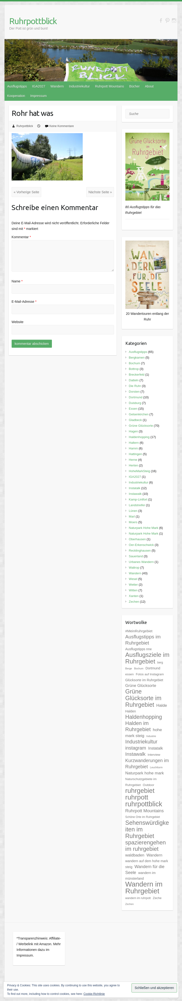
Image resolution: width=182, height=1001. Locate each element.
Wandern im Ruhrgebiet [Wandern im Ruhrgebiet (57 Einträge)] (144, 887)
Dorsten (134, 391)
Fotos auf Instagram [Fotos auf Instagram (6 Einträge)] (150, 674)
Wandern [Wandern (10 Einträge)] (154, 855)
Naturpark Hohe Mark (143, 528)
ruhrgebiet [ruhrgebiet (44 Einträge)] (140, 790)
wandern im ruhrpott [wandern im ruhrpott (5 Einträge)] (138, 898)
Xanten (134, 596)
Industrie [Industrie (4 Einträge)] (151, 736)
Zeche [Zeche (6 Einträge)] (157, 898)
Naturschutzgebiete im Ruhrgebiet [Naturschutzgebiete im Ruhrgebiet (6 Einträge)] (141, 782)
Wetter (133, 584)
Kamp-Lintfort (138, 499)
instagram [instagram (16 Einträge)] (135, 748)
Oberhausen (137, 539)
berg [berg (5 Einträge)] (160, 662)
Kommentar (21, 237)
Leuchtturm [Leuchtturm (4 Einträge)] (156, 767)
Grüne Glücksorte (141, 425)
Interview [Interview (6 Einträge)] (154, 754)
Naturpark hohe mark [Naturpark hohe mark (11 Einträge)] (144, 773)
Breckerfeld (137, 374)
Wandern (57, 86)
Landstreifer (137, 505)
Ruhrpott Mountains (109, 86)
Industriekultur (79, 86)
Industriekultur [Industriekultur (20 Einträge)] (141, 742)
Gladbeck (135, 420)
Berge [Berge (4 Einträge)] (128, 668)
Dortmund (135, 397)
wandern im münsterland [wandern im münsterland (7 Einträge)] (140, 875)
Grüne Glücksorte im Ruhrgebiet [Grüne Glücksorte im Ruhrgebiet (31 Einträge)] (143, 698)
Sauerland (136, 556)
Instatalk (134, 488)
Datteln (134, 380)
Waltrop (134, 567)
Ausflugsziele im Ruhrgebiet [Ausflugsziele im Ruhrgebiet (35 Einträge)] (147, 658)
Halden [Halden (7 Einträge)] (130, 711)
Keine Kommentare (62, 126)
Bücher (134, 86)
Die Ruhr (135, 386)
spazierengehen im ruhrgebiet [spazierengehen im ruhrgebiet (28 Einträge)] (145, 845)
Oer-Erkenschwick (141, 545)
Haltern (134, 442)
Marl (132, 516)
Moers (133, 522)
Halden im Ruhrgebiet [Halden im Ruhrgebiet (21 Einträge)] (138, 726)
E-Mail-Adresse (24, 301)
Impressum (38, 96)
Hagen (133, 431)
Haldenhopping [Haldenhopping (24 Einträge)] (143, 717)
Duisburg (135, 403)
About (149, 86)
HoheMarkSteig (139, 471)
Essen (133, 408)
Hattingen (135, 454)
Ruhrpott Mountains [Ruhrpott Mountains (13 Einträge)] (144, 810)
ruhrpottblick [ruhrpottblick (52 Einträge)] (143, 804)
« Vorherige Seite (26, 192)
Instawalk (135, 494)
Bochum (134, 363)
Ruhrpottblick (33, 21)
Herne (133, 459)
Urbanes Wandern (141, 562)
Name (17, 281)
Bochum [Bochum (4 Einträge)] (138, 668)
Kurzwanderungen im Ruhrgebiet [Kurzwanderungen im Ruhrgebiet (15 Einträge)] (147, 763)
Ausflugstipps (17, 86)
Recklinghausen (140, 550)
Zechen (134, 601)
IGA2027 (38, 86)
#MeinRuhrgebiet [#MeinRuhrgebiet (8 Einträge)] (139, 631)
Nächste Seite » (100, 192)
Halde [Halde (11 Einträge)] (161, 705)
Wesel (133, 579)
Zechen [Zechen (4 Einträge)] (129, 904)
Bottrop (134, 369)
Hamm (133, 448)
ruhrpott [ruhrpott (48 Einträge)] (136, 797)
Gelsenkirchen (139, 414)
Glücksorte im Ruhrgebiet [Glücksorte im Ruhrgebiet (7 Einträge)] (144, 680)
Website (17, 322)
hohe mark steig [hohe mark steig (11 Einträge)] (143, 732)
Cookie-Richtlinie (94, 994)
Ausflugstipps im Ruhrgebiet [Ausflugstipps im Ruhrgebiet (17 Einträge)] (143, 639)
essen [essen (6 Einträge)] (129, 674)
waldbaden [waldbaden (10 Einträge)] (135, 855)
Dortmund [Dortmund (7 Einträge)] (153, 668)
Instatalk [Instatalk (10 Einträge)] (155, 748)
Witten (133, 590)
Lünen (133, 511)
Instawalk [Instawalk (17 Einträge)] (135, 754)
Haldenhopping (139, 437)
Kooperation (16, 96)
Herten (133, 465)
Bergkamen (137, 357)
